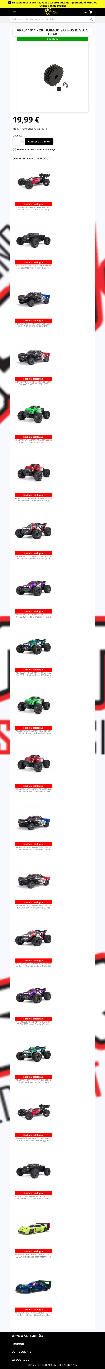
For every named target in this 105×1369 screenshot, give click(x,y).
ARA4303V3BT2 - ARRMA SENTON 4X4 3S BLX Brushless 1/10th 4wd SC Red (33, 906)
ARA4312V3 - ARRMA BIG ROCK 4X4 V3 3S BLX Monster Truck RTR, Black (33, 266)
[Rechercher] (52, 19)
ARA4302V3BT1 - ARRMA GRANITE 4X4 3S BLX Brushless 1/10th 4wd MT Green (33, 732)
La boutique (20, 1359)
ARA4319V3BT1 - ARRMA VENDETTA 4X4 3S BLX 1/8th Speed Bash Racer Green (33, 1255)
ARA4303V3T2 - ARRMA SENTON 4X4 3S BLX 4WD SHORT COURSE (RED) (33, 383)
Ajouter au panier (39, 141)
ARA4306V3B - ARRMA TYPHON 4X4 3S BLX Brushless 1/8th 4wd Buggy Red (33, 1139)
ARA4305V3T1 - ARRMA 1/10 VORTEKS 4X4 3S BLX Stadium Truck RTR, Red (33, 557)
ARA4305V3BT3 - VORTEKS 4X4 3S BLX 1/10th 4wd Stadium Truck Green (33, 1081)
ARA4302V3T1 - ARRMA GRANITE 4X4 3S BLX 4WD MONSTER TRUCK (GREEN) (33, 441)
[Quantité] (16, 141)
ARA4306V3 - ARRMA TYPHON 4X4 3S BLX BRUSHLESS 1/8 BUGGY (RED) (33, 208)
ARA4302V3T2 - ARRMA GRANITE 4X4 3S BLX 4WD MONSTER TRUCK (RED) (33, 499)
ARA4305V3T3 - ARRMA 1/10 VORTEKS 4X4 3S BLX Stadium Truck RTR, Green (33, 674)
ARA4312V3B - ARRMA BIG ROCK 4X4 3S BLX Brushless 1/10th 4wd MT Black (33, 1197)
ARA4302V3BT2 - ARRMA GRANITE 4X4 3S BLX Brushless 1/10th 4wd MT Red (33, 790)
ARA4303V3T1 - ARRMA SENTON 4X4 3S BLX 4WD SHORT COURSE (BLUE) (33, 325)
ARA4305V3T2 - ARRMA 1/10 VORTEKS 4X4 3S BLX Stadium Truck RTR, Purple (33, 616)
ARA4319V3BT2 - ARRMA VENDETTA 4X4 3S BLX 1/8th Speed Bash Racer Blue (33, 1314)
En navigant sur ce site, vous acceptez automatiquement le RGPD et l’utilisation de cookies (54, 4)
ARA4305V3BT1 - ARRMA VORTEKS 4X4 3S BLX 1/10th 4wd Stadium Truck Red (33, 965)
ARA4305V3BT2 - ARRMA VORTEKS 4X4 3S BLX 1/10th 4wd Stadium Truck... (33, 1023)
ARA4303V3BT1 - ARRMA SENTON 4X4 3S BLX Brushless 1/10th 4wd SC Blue (33, 848)
